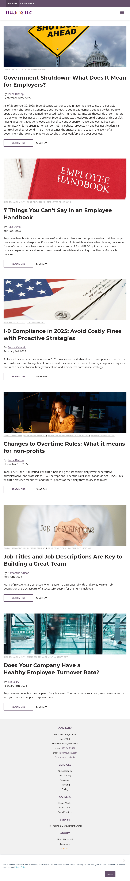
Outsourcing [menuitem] (65, 775)
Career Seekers (28, 3)
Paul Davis (14, 226)
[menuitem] (65, 848)
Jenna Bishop (16, 94)
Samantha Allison (18, 572)
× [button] (124, 860)
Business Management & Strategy (68, 435)
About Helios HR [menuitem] (65, 839)
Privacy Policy (19, 867)
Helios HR (12, 3)
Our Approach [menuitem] (65, 771)
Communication (13, 69)
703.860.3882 (68, 748)
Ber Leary (13, 681)
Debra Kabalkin (17, 347)
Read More (18, 143)
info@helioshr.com (68, 752)
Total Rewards (13, 435)
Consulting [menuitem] (65, 780)
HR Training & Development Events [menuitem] (65, 826)
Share (41, 143)
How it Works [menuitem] (65, 803)
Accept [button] (110, 874)
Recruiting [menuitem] (65, 784)
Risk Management (35, 69)
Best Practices (36, 202)
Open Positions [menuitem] (65, 812)
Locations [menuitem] (65, 844)
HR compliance (36, 322)
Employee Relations (59, 202)
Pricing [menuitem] (65, 789)
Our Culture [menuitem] (64, 807)
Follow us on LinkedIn (65, 757)
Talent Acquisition (80, 548)
